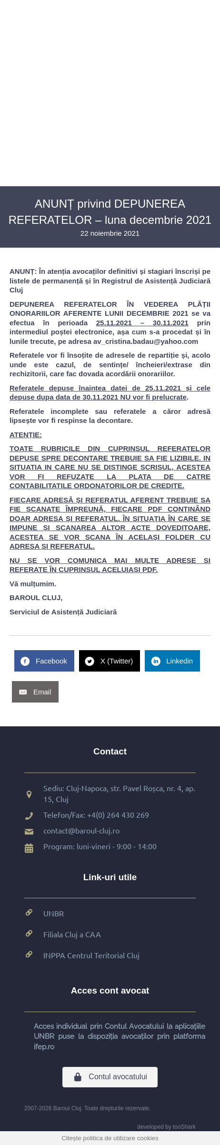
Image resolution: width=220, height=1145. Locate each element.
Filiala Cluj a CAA (72, 934)
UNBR (53, 913)
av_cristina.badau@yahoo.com (146, 341)
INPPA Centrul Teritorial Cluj (91, 955)
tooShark (184, 1127)
